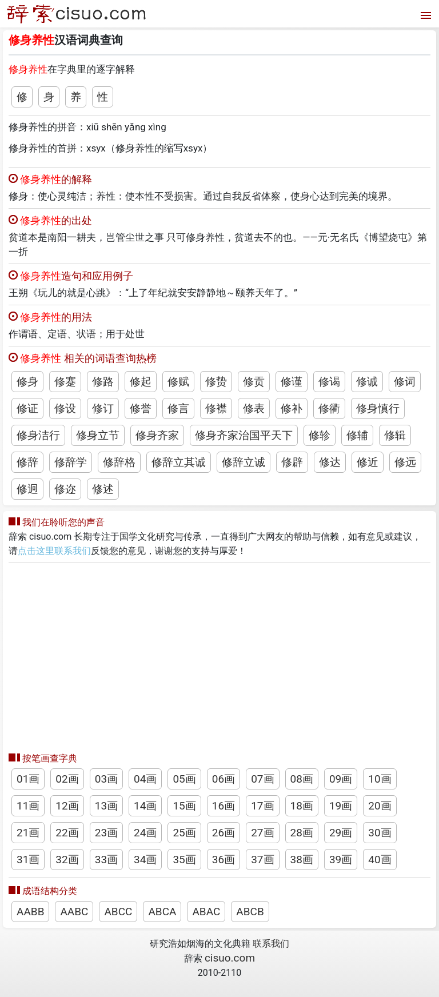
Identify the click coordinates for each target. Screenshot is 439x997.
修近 (367, 462)
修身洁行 (38, 435)
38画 (301, 859)
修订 (103, 408)
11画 (28, 805)
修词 (405, 381)
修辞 (27, 462)
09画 (340, 778)
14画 (145, 805)
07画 (262, 778)
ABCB (250, 911)
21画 (28, 832)
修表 (254, 408)
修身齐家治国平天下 (244, 435)
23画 (106, 832)
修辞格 (119, 462)
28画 (301, 832)
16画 (223, 805)
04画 (145, 778)
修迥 (27, 489)
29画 (340, 832)
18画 (301, 805)
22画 (66, 832)
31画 (28, 859)
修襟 (216, 408)
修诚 (367, 381)
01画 (28, 778)
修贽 (216, 381)
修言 (178, 408)
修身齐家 (157, 435)
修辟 (292, 462)
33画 (106, 859)
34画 (145, 859)
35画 (184, 859)
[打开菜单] (424, 14)
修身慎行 (378, 408)
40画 (379, 859)
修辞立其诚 (178, 462)
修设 (65, 408)
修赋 (178, 381)
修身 (27, 381)
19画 (340, 805)
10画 (379, 778)
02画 (66, 778)
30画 (379, 832)
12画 (66, 805)
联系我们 (271, 943)
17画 (262, 805)
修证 (27, 408)
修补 (291, 408)
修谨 (291, 381)
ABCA (162, 911)
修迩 (65, 489)
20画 (379, 805)
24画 (145, 832)
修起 (140, 381)
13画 (106, 805)
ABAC (206, 911)
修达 (330, 462)
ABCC (118, 911)
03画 (106, 778)
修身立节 (97, 435)
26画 (223, 832)
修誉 (140, 408)
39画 (340, 859)
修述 (103, 489)
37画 (262, 859)
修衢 (329, 408)
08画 (301, 778)
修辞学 (70, 462)
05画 (184, 778)
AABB (30, 911)
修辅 (357, 435)
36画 (223, 859)
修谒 (329, 381)
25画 (184, 832)
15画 (184, 805)
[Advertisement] (219, 655)
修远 (405, 462)
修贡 (254, 381)
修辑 (395, 435)
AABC (74, 911)
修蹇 (65, 381)
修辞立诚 (243, 462)
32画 (66, 859)
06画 (223, 778)
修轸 (319, 435)
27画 (262, 832)
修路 (103, 381)
